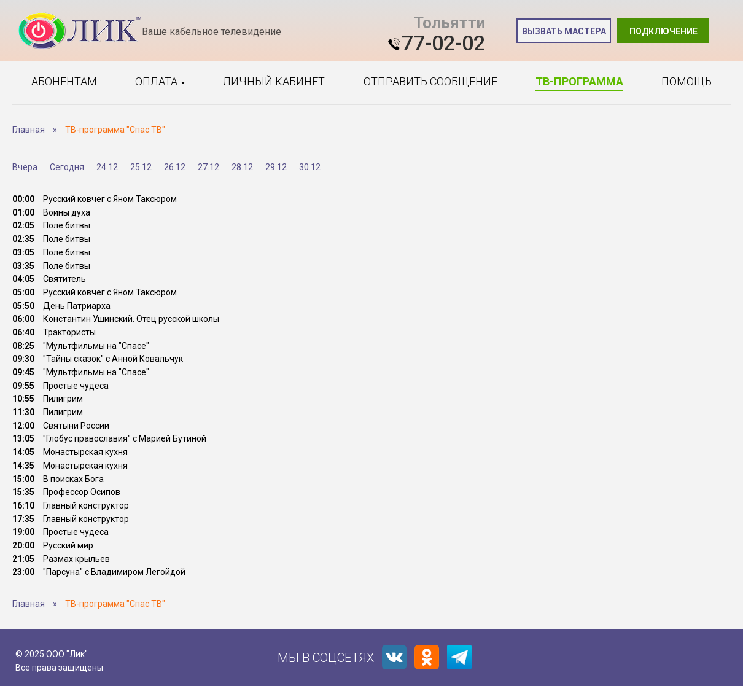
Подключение (663, 31)
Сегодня (67, 167)
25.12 (141, 167)
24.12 (107, 167)
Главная (28, 129)
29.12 (276, 167)
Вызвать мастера (564, 31)
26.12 (174, 167)
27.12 (208, 167)
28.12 (242, 167)
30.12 (310, 167)
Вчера (24, 167)
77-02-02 (443, 43)
